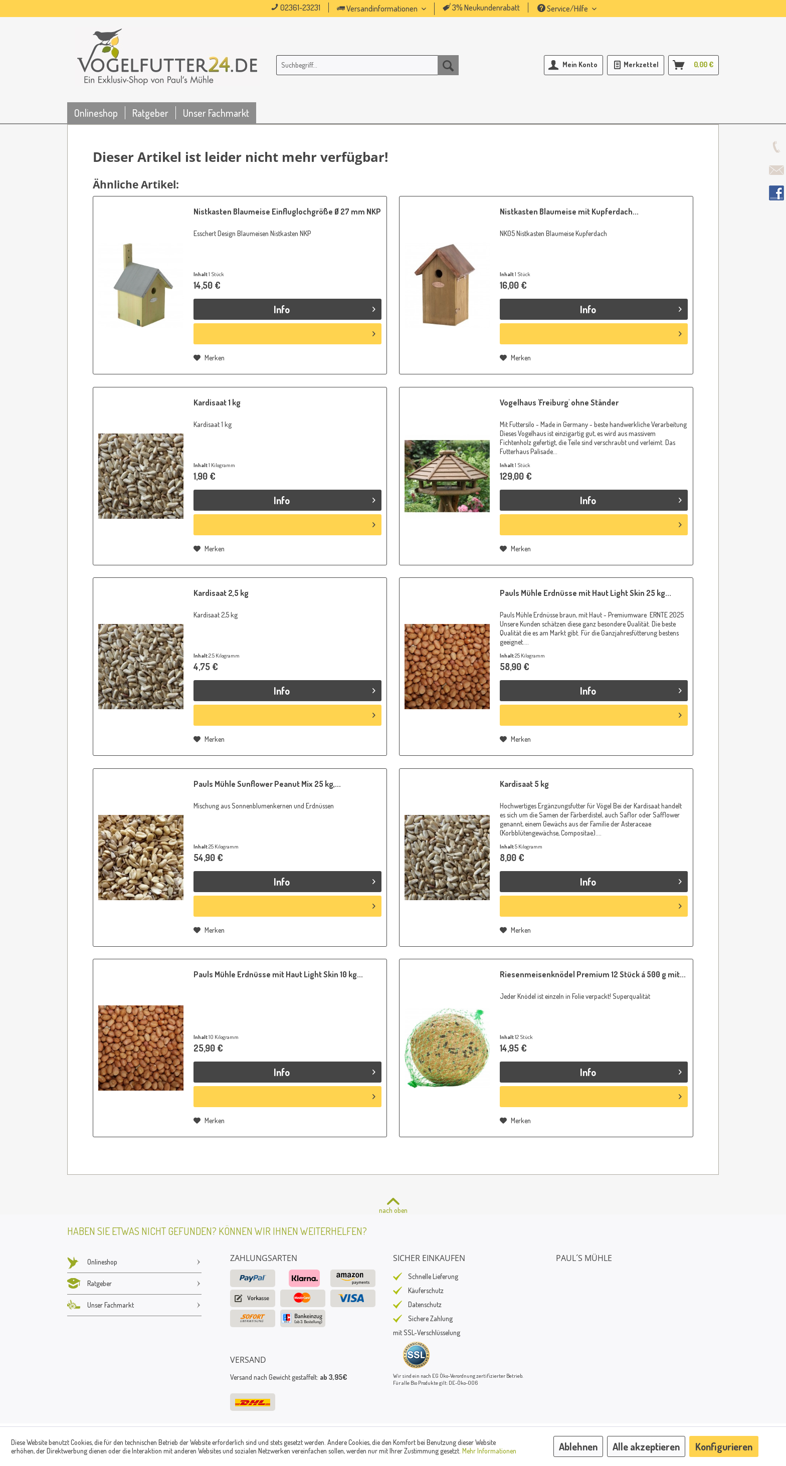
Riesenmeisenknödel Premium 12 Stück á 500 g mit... (593, 974)
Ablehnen (578, 1446)
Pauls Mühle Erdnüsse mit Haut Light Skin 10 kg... (278, 974)
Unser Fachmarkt (134, 1305)
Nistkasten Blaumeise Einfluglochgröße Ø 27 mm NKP (287, 211)
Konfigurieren (723, 1446)
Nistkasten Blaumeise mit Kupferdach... (569, 211)
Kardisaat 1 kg (217, 402)
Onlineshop (134, 1262)
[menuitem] (395, 9)
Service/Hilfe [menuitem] (563, 9)
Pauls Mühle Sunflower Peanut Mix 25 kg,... (267, 784)
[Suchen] (448, 65)
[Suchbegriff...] (367, 65)
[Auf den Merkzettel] (209, 358)
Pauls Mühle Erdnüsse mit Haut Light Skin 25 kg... (585, 593)
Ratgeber (134, 1283)
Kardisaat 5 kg (524, 784)
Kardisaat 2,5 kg (221, 593)
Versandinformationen (378, 9)
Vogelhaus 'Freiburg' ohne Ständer (559, 402)
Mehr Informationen (489, 1450)
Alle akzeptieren (646, 1446)
